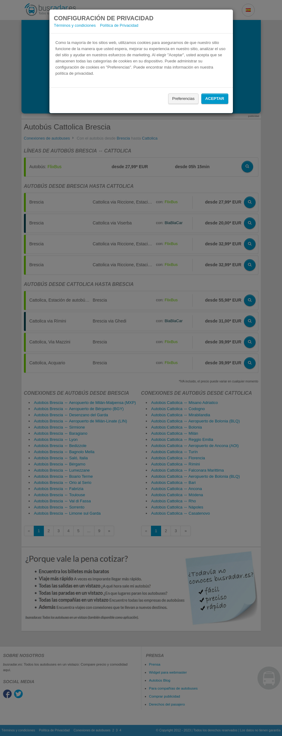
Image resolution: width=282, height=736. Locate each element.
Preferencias (183, 98)
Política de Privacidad (119, 25)
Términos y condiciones (75, 25)
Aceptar (214, 98)
